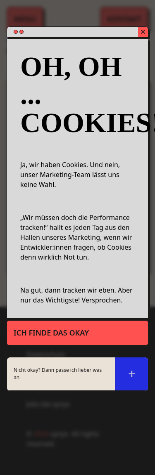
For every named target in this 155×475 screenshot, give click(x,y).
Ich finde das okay (51, 333)
